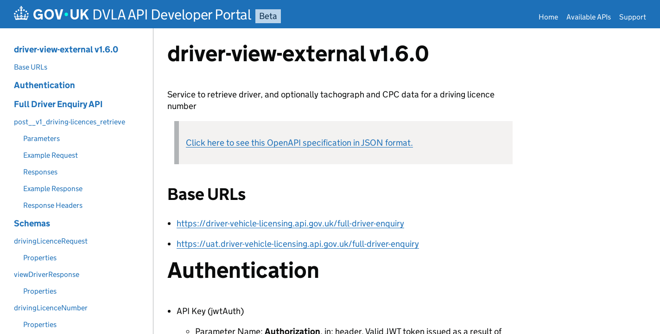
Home (548, 17)
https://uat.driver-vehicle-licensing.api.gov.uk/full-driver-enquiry (298, 243)
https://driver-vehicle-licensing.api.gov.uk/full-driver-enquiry (290, 223)
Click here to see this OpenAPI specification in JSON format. (299, 142)
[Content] (406, 181)
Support (632, 17)
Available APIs (588, 17)
